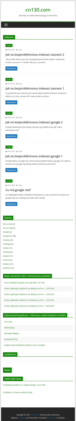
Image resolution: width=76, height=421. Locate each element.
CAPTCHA (8, 322)
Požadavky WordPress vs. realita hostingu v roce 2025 (24, 385)
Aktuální (6, 232)
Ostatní (8, 45)
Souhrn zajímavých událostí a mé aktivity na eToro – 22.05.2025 (29, 288)
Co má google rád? (18, 190)
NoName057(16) (10, 339)
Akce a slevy (8, 224)
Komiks (6, 248)
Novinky (6, 252)
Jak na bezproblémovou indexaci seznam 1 (34, 88)
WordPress (7, 268)
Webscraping (9, 327)
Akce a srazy (8, 228)
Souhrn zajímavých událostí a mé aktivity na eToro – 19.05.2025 (29, 294)
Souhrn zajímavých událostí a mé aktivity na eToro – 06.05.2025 (29, 306)
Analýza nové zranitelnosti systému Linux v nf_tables (24, 345)
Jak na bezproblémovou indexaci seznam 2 (34, 54)
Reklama (6, 264)
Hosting (6, 244)
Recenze (6, 260)
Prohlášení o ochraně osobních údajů (17, 392)
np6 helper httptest (11, 333)
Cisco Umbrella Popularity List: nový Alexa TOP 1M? (24, 282)
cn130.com (38, 9)
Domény (6, 240)
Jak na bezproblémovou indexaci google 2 (34, 122)
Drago (20, 50)
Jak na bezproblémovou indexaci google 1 (34, 156)
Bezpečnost (7, 236)
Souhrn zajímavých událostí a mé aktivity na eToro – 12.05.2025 (29, 300)
